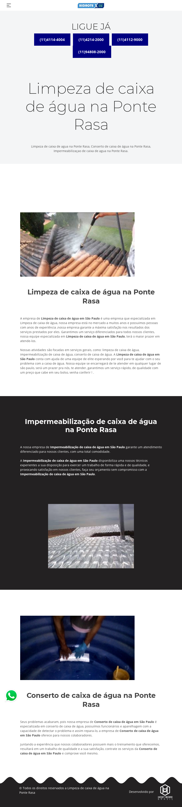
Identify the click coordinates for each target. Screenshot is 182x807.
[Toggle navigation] (8, 5)
